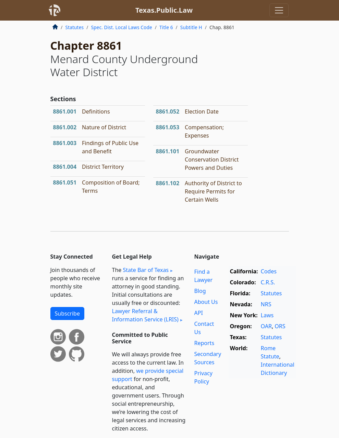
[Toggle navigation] (279, 10)
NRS (266, 304)
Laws (267, 315)
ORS (280, 326)
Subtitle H (191, 27)
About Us (206, 302)
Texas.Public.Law (164, 10)
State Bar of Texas (146, 270)
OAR (266, 326)
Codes (269, 271)
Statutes (74, 27)
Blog (200, 291)
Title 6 (166, 27)
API (198, 313)
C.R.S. (268, 282)
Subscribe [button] (67, 313)
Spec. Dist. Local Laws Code (121, 27)
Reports (204, 343)
